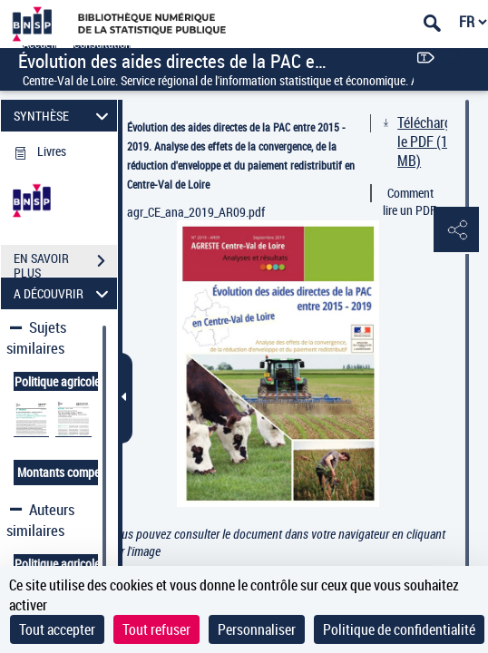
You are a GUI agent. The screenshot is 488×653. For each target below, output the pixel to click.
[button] (456, 230)
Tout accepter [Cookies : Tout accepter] (57, 629)
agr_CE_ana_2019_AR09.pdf (196, 211)
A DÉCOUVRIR (63, 293)
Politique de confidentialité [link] (399, 629)
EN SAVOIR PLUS (65, 263)
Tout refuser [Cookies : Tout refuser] (156, 629)
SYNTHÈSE (63, 116)
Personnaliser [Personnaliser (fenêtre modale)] (257, 629)
